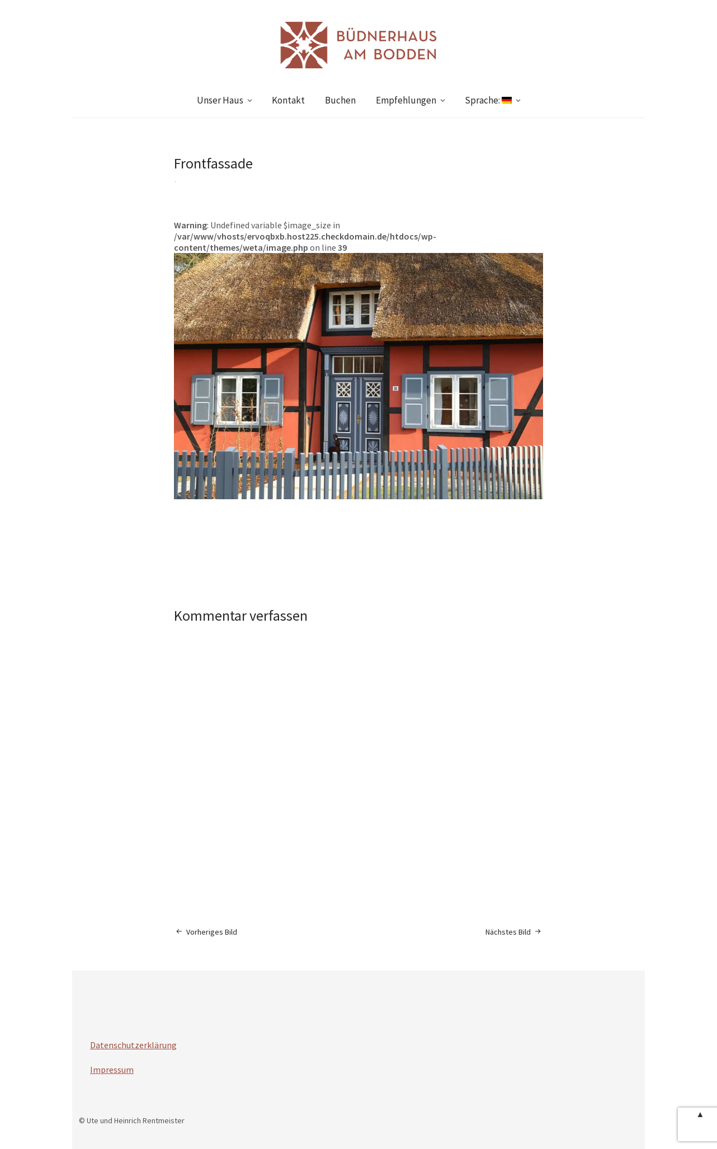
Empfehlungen (406, 100)
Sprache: (488, 100)
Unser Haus (220, 100)
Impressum (112, 1069)
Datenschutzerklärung (133, 1044)
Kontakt (288, 100)
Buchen (340, 100)
